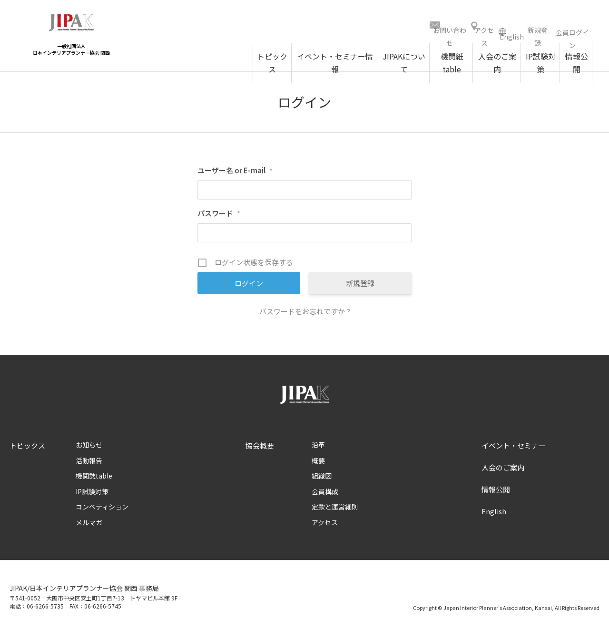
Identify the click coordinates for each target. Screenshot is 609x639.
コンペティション (102, 510)
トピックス (27, 449)
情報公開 (495, 493)
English (493, 514)
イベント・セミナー (513, 449)
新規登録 (360, 286)
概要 (318, 464)
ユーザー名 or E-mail (235, 174)
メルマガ (89, 525)
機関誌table (94, 479)
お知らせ (89, 448)
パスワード (218, 216)
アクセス (325, 525)
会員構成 (325, 494)
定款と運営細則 (335, 510)
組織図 (322, 479)
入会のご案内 (502, 471)
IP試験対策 (92, 494)
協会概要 (260, 449)
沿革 (318, 448)
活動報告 (89, 464)
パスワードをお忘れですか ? (304, 315)
